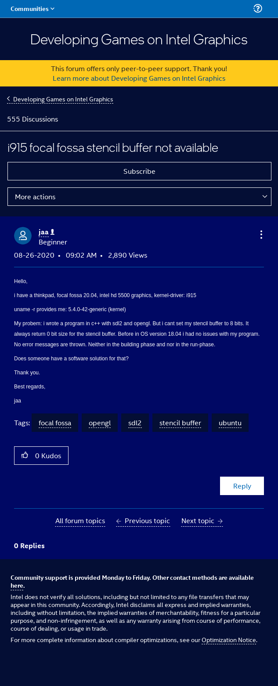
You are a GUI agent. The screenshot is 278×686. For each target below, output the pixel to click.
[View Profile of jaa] (46, 232)
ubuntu (230, 422)
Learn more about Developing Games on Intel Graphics (139, 78)
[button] (260, 234)
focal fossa (55, 422)
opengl (100, 422)
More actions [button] (35, 196)
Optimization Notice (229, 639)
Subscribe (139, 171)
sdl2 (135, 422)
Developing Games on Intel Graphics (63, 98)
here (17, 585)
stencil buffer (180, 422)
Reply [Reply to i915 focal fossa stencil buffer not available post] (242, 486)
